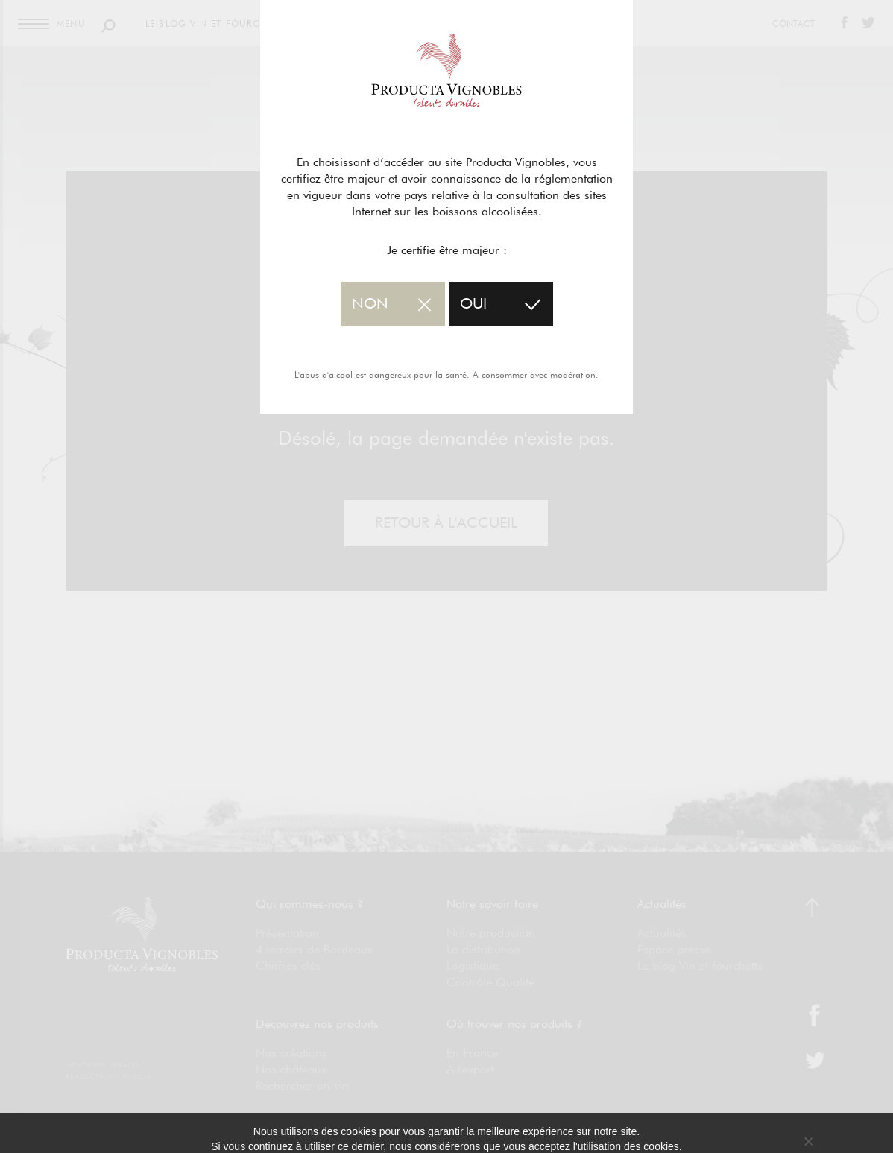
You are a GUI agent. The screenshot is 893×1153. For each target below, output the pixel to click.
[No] (808, 1141)
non (370, 304)
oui (473, 304)
